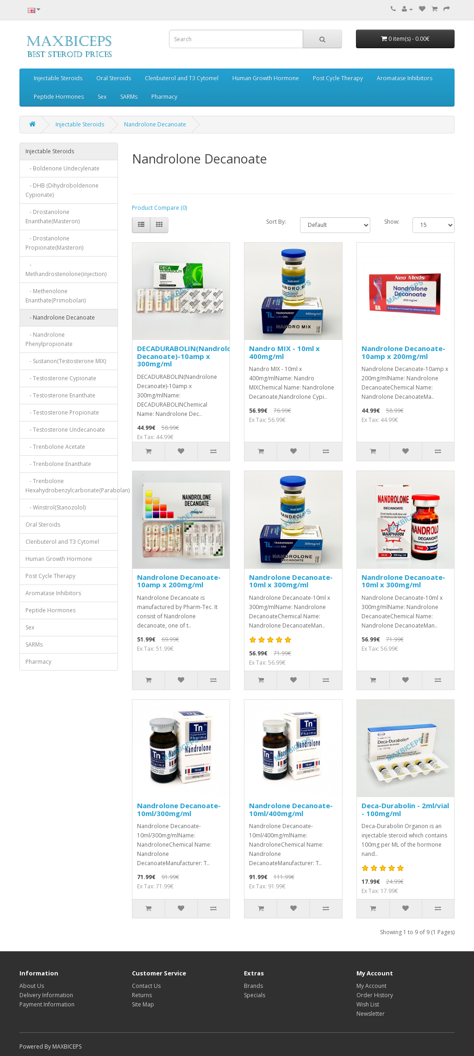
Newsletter (370, 1014)
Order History (374, 995)
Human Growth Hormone (265, 78)
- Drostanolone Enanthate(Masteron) (52, 216)
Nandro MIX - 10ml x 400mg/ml (284, 352)
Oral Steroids (113, 78)
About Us (31, 986)
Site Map (143, 1004)
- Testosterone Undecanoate (65, 430)
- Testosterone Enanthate (60, 395)
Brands (253, 986)
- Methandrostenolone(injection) (65, 269)
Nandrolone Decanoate (155, 124)
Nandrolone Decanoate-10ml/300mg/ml (179, 809)
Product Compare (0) (159, 208)
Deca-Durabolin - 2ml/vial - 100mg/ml (405, 809)
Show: (391, 222)
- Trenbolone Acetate (55, 447)
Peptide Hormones (59, 97)
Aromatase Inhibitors (404, 78)
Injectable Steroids (58, 78)
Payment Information (47, 1004)
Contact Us (146, 986)
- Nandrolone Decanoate (60, 317)
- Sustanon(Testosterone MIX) (65, 361)
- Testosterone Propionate (62, 412)
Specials (254, 995)
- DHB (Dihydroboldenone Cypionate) (62, 190)
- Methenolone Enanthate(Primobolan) (55, 295)
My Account (371, 986)
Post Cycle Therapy (338, 78)
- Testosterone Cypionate (60, 378)
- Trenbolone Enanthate (58, 464)
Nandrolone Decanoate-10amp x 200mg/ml (403, 352)
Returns (142, 995)
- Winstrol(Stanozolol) (55, 507)
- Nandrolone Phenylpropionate (49, 339)
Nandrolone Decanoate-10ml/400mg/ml (291, 809)
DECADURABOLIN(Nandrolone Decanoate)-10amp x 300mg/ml (188, 356)
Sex (102, 97)
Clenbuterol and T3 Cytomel (181, 78)
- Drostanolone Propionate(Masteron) (54, 242)
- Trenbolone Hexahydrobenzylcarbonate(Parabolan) (71, 485)
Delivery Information (46, 995)
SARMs (128, 97)
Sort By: (276, 222)
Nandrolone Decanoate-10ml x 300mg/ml (291, 581)
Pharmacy (164, 97)
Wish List (367, 1004)
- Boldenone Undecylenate (62, 168)
